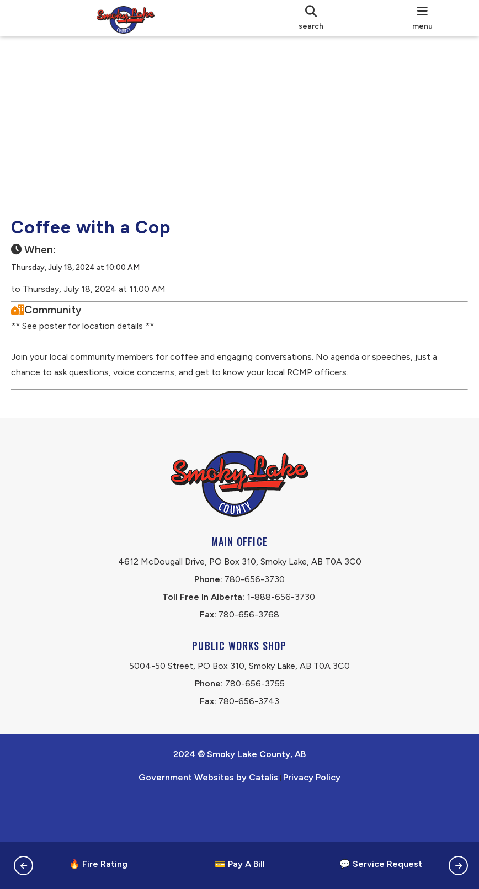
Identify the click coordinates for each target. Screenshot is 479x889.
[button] (23, 865)
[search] (311, 18)
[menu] (422, 18)
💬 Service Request (380, 864)
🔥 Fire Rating (98, 864)
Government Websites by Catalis (208, 821)
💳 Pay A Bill (240, 864)
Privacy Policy (311, 821)
